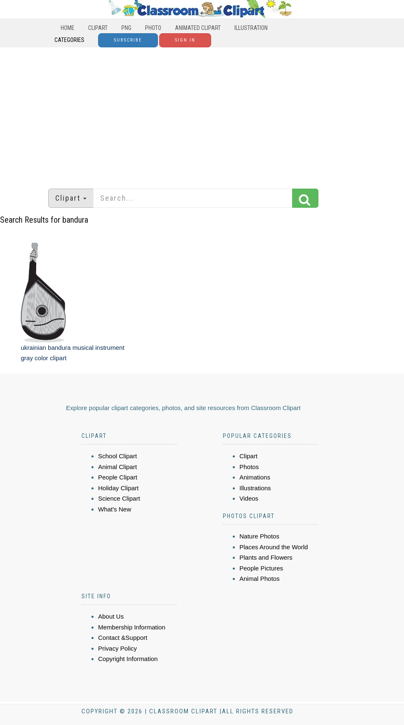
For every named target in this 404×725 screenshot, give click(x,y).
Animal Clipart (117, 466)
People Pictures (261, 568)
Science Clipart (119, 498)
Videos (249, 498)
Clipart (98, 28)
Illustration (251, 28)
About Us (111, 616)
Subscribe (128, 40)
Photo (153, 28)
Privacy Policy (117, 648)
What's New (114, 509)
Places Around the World (273, 547)
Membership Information (131, 627)
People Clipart (117, 477)
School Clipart (117, 456)
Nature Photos (259, 536)
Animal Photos (259, 578)
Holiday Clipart (118, 488)
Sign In (185, 40)
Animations (254, 477)
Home (67, 28)
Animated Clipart (198, 28)
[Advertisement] (202, 114)
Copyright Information (128, 658)
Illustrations (255, 488)
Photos (249, 466)
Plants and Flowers (266, 557)
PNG (126, 28)
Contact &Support (122, 637)
